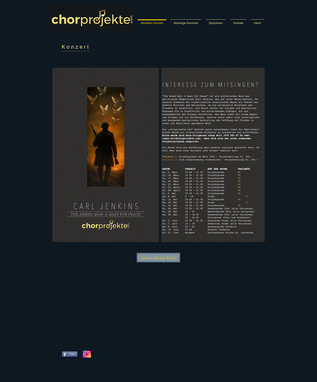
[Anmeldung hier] (158, 258)
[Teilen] (69, 354)
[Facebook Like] (105, 370)
